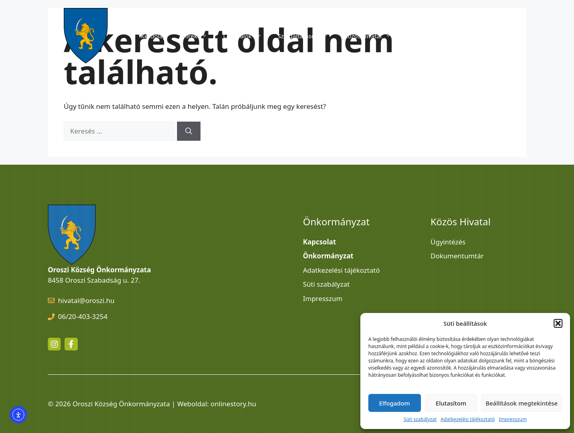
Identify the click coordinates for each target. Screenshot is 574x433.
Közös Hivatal (371, 36)
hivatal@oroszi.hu (86, 300)
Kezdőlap (153, 36)
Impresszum (513, 419)
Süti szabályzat (420, 419)
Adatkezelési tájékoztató (467, 419)
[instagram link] (54, 344)
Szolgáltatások (307, 36)
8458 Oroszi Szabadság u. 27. (94, 280)
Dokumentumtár (457, 255)
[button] (558, 323)
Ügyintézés (448, 241)
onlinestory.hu (233, 403)
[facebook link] (71, 344)
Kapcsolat (488, 36)
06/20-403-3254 (83, 316)
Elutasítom (451, 403)
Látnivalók (246, 36)
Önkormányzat (437, 36)
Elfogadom (394, 403)
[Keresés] (189, 131)
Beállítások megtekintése (522, 403)
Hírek (198, 36)
